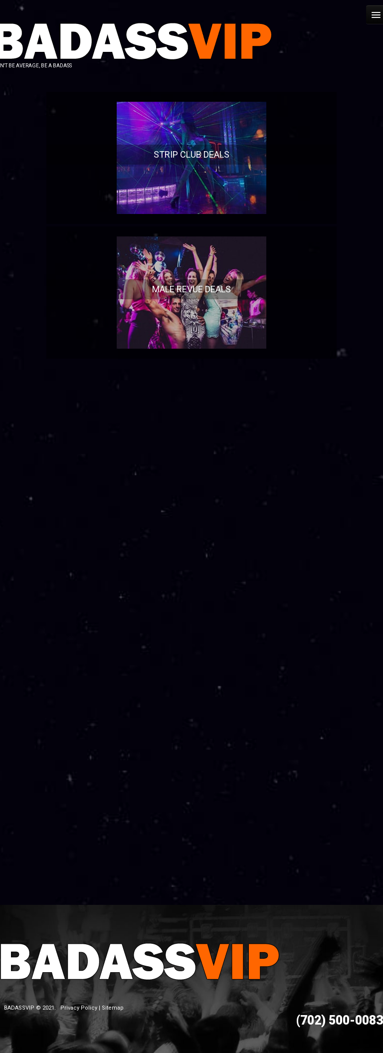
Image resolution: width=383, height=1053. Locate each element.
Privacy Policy (78, 1008)
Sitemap (113, 1008)
